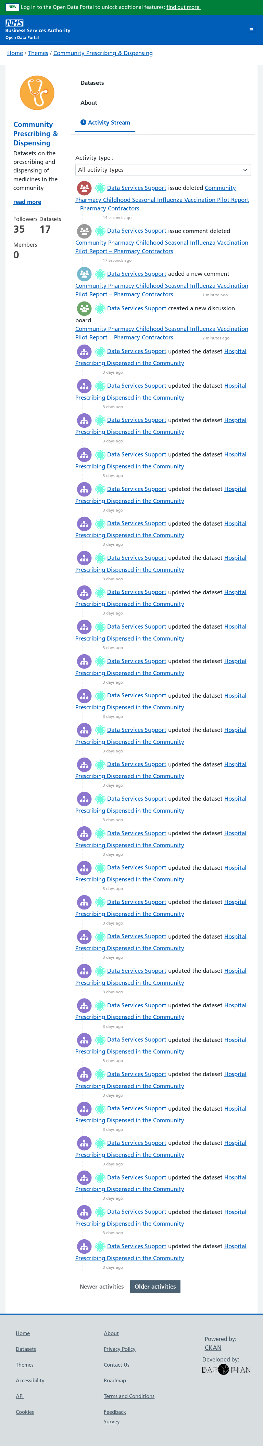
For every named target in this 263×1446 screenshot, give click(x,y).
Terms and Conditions (129, 1396)
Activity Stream (105, 122)
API (20, 1396)
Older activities (155, 1286)
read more (27, 201)
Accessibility (30, 1380)
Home (15, 53)
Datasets (92, 82)
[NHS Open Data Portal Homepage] (38, 29)
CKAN (213, 1348)
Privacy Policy (120, 1349)
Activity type (93, 157)
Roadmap (115, 1380)
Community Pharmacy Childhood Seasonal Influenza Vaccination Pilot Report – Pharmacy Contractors (162, 198)
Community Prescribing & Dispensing (103, 53)
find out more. (183, 7)
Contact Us (116, 1364)
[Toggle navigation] (251, 30)
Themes (38, 53)
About (88, 102)
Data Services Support (136, 187)
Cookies (25, 1412)
